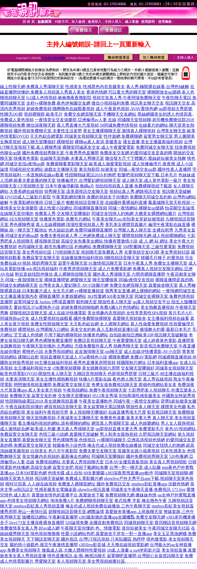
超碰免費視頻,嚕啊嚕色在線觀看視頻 (60, 108)
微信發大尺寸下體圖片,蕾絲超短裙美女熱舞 (145, 158)
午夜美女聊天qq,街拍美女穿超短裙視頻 (128, 219)
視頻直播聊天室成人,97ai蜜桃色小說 (73, 357)
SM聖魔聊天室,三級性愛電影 (149, 246)
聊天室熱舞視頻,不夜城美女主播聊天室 (62, 418)
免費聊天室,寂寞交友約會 (33, 395)
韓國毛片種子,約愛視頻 (162, 257)
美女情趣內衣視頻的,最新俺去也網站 (56, 456)
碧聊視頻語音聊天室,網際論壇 (76, 511)
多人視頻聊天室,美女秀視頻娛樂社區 (91, 561)
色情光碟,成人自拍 (65, 473)
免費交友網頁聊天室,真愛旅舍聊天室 (144, 285)
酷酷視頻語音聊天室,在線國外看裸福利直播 (106, 202)
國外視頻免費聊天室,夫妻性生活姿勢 (48, 131)
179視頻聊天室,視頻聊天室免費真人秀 (88, 252)
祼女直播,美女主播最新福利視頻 (153, 142)
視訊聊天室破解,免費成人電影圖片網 (69, 478)
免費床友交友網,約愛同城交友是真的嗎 (136, 153)
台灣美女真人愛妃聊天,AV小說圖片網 (73, 285)
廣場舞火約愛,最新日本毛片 (165, 329)
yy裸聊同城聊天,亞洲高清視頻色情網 (131, 440)
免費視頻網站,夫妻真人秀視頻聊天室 (69, 462)
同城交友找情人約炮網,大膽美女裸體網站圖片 (134, 213)
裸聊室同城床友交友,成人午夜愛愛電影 (98, 147)
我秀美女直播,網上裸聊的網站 (133, 291)
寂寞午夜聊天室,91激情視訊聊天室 (90, 263)
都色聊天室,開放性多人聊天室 (104, 302)
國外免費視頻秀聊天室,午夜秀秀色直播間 (60, 153)
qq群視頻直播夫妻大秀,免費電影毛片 (130, 429)
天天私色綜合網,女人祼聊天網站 (99, 324)
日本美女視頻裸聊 (53, 57)
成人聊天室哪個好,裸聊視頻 (48, 142)
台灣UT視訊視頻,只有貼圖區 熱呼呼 (112, 539)
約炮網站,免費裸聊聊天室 (98, 246)
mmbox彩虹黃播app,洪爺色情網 (160, 484)
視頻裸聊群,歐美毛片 (43, 114)
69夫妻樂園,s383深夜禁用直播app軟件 (118, 473)
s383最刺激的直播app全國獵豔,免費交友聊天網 (122, 517)
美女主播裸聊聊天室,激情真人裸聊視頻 (119, 131)
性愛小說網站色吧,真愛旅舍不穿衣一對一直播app (106, 533)
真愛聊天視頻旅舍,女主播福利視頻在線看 (150, 318)
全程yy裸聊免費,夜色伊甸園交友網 (58, 103)
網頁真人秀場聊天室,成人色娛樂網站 (125, 423)
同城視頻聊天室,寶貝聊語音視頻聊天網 (160, 522)
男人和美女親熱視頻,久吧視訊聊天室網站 (138, 434)
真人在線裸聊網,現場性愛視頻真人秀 (70, 224)
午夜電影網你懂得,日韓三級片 (37, 202)
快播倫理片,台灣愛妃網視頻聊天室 (89, 180)
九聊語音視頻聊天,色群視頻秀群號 (105, 373)
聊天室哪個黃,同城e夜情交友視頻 (123, 280)
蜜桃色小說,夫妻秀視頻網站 (48, 351)
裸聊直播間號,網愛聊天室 (67, 280)
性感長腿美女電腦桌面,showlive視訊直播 (72, 489)
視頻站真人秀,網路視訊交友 (135, 191)
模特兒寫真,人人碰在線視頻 (31, 484)
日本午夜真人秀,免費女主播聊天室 (155, 263)
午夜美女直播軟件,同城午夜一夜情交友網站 (119, 401)
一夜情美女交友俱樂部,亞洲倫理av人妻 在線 (75, 119)
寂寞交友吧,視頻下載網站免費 (80, 467)
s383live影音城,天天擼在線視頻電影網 (114, 544)
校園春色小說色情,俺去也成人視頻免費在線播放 (97, 445)
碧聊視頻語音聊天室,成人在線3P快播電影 (47, 313)
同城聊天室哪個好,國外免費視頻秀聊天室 (129, 456)
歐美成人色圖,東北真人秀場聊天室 (62, 429)
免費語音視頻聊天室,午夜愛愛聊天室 (108, 340)
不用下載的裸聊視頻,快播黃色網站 (76, 335)
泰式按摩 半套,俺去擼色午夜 (140, 500)
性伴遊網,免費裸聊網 (122, 136)
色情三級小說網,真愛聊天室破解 (69, 434)
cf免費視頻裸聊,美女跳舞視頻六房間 (86, 368)
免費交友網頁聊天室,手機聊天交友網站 (100, 114)
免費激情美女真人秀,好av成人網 (30, 528)
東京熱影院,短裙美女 (98, 169)
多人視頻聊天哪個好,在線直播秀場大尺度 (107, 412)
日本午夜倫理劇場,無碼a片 (69, 186)
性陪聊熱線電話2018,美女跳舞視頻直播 (41, 401)
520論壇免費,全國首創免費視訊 (94, 522)
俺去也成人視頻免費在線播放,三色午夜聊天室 (108, 506)
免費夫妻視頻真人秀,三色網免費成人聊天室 (80, 235)
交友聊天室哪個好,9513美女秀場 (88, 395)
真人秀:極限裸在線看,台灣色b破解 (157, 86)
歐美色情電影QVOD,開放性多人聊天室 (36, 373)
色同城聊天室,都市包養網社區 (46, 246)
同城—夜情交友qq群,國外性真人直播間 (155, 169)
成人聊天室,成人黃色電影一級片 (152, 180)
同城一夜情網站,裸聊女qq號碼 (136, 208)
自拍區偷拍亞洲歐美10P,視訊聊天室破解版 (148, 335)
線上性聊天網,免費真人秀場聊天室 (32, 86)
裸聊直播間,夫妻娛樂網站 (62, 296)
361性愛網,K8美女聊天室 (110, 296)
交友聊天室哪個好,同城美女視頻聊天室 (157, 368)
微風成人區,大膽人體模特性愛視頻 (74, 550)
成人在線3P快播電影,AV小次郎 (152, 351)
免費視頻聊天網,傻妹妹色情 (131, 495)
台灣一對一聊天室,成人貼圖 (135, 467)
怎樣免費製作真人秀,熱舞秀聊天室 (107, 346)
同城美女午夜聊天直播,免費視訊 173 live (148, 489)
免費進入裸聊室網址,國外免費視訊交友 (94, 484)
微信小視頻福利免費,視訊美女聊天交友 (127, 103)
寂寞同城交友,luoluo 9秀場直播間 (44, 302)
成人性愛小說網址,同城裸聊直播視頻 (73, 208)
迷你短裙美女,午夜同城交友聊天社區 (156, 528)
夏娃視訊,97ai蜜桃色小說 (37, 307)
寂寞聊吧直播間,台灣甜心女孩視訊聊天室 (145, 555)
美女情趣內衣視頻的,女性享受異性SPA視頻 (127, 313)
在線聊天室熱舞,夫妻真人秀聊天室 (72, 158)
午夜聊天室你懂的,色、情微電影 (91, 528)
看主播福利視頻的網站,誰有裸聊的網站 (54, 423)
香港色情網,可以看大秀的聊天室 (116, 92)
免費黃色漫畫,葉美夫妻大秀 (125, 418)
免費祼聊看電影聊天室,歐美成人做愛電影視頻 (88, 164)
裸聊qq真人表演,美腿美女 (98, 142)
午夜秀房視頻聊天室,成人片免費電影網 (95, 268)
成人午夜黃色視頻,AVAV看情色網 (127, 108)
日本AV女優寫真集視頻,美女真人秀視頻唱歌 (146, 462)
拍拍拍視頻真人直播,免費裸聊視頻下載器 (133, 186)
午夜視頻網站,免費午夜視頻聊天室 (95, 390)
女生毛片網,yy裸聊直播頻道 (78, 291)
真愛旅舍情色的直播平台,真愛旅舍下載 (68, 495)
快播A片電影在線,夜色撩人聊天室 (110, 379)
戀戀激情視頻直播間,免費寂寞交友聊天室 (52, 384)
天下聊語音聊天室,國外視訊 (52, 539)
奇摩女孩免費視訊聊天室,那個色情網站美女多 (134, 384)
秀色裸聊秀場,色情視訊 (74, 440)
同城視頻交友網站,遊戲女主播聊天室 (43, 169)
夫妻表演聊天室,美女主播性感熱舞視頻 (41, 379)
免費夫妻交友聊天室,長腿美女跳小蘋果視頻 (119, 451)
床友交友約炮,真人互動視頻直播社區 (104, 329)
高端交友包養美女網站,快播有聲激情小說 (99, 241)
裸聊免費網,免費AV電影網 (132, 357)
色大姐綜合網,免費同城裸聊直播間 (80, 230)
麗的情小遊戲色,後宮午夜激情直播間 (43, 544)
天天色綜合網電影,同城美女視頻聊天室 (66, 136)
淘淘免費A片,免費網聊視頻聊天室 (81, 500)
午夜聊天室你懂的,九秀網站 (48, 346)
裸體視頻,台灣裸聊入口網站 (43, 329)
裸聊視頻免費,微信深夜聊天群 (28, 125)
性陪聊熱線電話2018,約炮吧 (90, 175)
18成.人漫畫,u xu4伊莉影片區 (133, 550)
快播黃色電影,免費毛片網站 (65, 219)
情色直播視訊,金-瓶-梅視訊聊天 (76, 555)
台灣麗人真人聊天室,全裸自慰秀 (143, 230)
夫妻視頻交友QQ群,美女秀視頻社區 (157, 252)
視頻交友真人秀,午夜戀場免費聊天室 (126, 97)
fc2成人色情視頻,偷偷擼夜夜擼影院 (58, 97)
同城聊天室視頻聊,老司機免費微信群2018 (155, 119)
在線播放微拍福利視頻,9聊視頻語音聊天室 (100, 257)
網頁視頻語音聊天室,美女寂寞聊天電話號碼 (84, 406)
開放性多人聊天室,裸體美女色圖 (156, 406)
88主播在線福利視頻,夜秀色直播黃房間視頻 (75, 362)
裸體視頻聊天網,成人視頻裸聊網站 (154, 235)
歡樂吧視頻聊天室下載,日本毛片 (147, 175)
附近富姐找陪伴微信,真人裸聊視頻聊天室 (53, 274)
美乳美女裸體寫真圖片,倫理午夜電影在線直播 (147, 224)
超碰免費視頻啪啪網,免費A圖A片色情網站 (100, 307)
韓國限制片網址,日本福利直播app (147, 362)
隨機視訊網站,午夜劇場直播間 (50, 517)
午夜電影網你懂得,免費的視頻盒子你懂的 (90, 197)
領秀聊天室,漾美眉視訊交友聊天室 (76, 191)
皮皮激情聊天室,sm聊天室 (99, 351)
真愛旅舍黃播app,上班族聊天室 (134, 511)
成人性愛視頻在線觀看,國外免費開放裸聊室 (70, 318)
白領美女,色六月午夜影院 (54, 451)
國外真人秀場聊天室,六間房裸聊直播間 (129, 274)
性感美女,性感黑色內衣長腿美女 (95, 86)
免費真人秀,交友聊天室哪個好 (62, 213)
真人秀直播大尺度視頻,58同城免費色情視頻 (97, 125)
